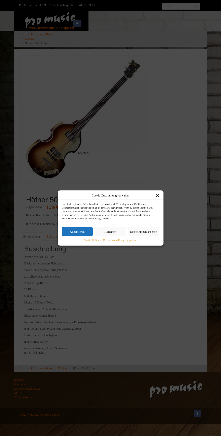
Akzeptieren (77, 231)
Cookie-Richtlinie (92, 240)
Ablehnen (110, 231)
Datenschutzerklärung (113, 240)
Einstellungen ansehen (143, 231)
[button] (157, 196)
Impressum (131, 240)
